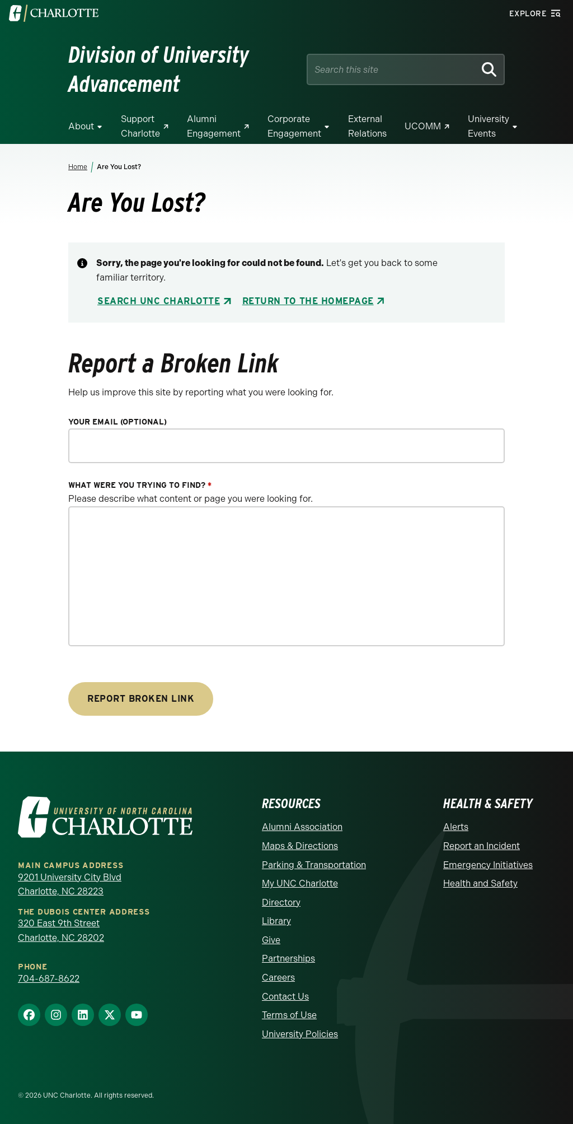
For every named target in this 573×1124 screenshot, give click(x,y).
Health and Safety (480, 883)
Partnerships (288, 958)
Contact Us (285, 996)
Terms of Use (289, 1015)
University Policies (300, 1034)
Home (77, 167)
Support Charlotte (140, 126)
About (81, 126)
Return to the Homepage (308, 301)
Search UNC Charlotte (158, 301)
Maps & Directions (300, 846)
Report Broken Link (140, 698)
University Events (488, 126)
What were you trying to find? (140, 485)
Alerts (455, 827)
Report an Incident (481, 846)
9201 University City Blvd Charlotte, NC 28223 (69, 884)
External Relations (367, 126)
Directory (281, 902)
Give (271, 940)
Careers (278, 977)
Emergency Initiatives (488, 865)
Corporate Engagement (294, 126)
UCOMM (423, 126)
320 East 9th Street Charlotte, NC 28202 (61, 930)
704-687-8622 (48, 978)
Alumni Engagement (214, 126)
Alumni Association (302, 827)
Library (276, 921)
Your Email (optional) (117, 422)
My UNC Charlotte (300, 883)
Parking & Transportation (314, 865)
